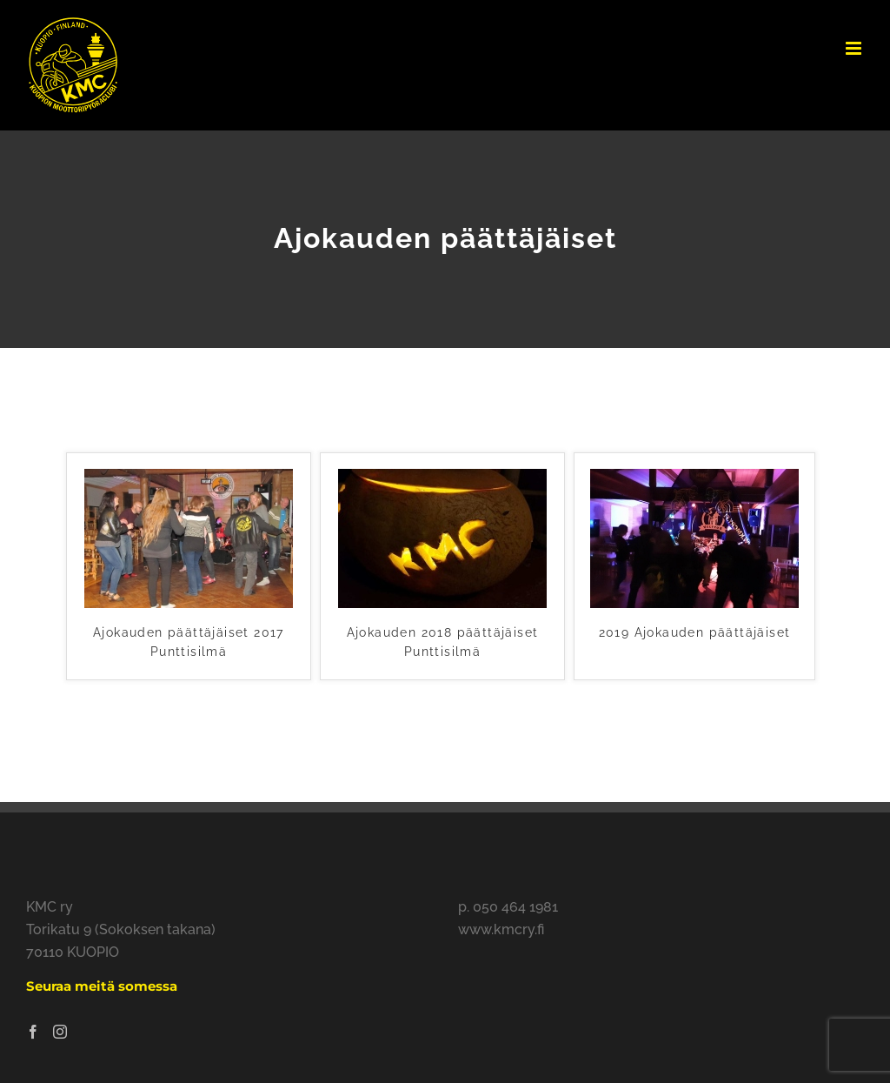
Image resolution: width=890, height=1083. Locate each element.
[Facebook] (33, 1032)
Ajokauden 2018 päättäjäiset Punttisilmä (443, 641)
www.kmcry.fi (501, 929)
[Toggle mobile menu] (855, 48)
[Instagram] (60, 1032)
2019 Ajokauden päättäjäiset (695, 632)
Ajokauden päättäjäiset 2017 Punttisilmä (188, 641)
